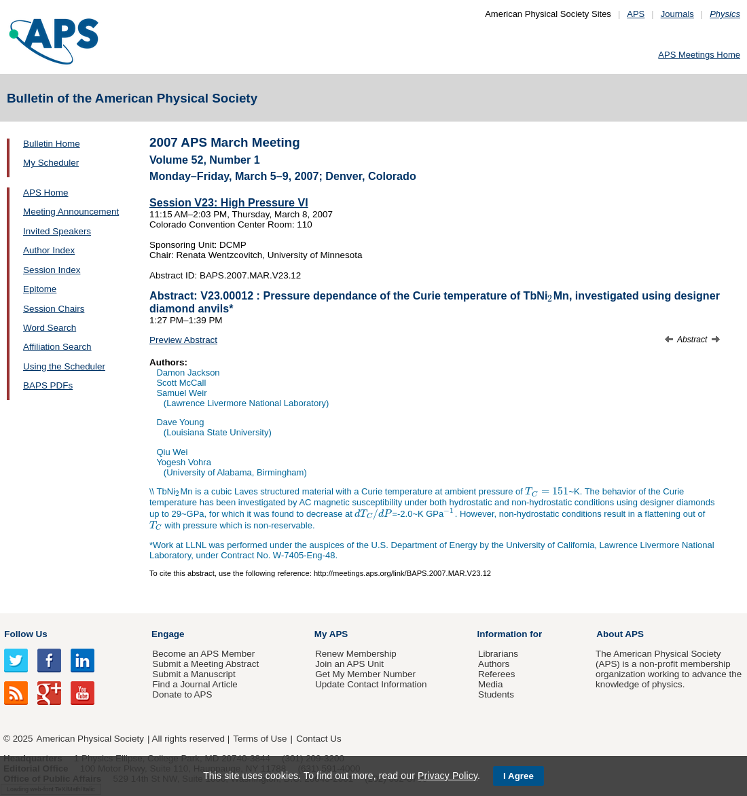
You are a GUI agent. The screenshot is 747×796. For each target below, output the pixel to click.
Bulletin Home (51, 144)
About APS (620, 634)
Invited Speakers (57, 231)
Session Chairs (53, 309)
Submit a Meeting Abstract (205, 664)
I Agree (518, 776)
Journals (677, 14)
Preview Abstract (183, 340)
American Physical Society (90, 739)
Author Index (49, 250)
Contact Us (318, 739)
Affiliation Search (57, 347)
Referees (496, 674)
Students (496, 694)
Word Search (49, 328)
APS (635, 14)
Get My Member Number (365, 674)
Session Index (51, 270)
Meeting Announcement (71, 211)
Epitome (39, 289)
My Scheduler (51, 163)
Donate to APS (182, 694)
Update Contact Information (370, 684)
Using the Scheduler (64, 366)
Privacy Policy (447, 775)
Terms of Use (260, 739)
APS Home (45, 192)
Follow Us (25, 634)
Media (490, 684)
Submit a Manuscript (193, 674)
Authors (493, 664)
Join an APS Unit (349, 664)
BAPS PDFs (48, 385)
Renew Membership (356, 654)
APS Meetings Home (699, 55)
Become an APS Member (203, 654)
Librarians (498, 654)
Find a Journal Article (194, 684)
